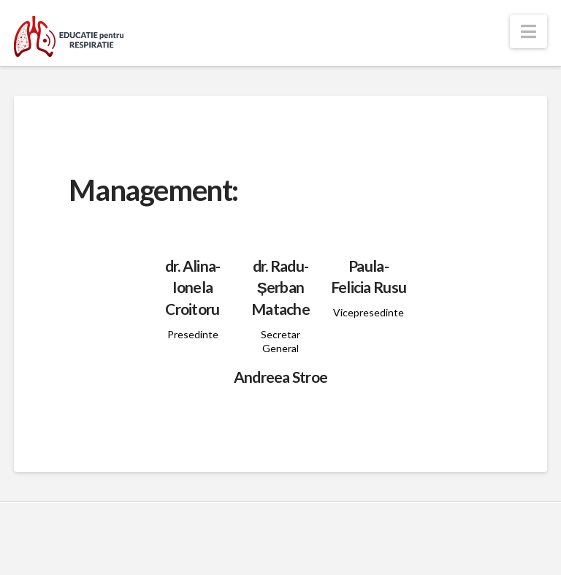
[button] (528, 31)
